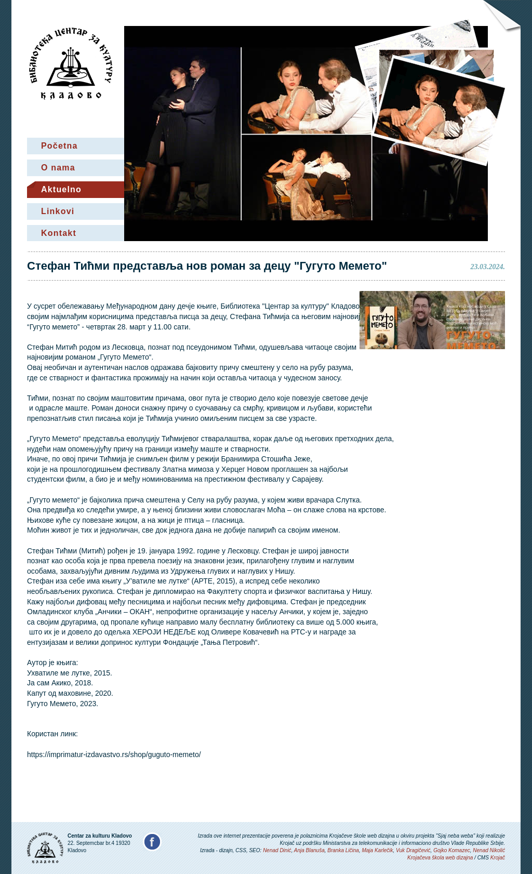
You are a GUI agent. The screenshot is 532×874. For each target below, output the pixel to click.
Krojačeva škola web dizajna (440, 857)
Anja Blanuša (309, 850)
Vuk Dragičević (413, 850)
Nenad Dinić (277, 850)
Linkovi (57, 211)
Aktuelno (61, 189)
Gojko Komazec (451, 850)
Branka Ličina (343, 850)
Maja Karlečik (377, 850)
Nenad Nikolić (489, 850)
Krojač (497, 857)
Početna (59, 145)
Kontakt (58, 233)
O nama (58, 167)
